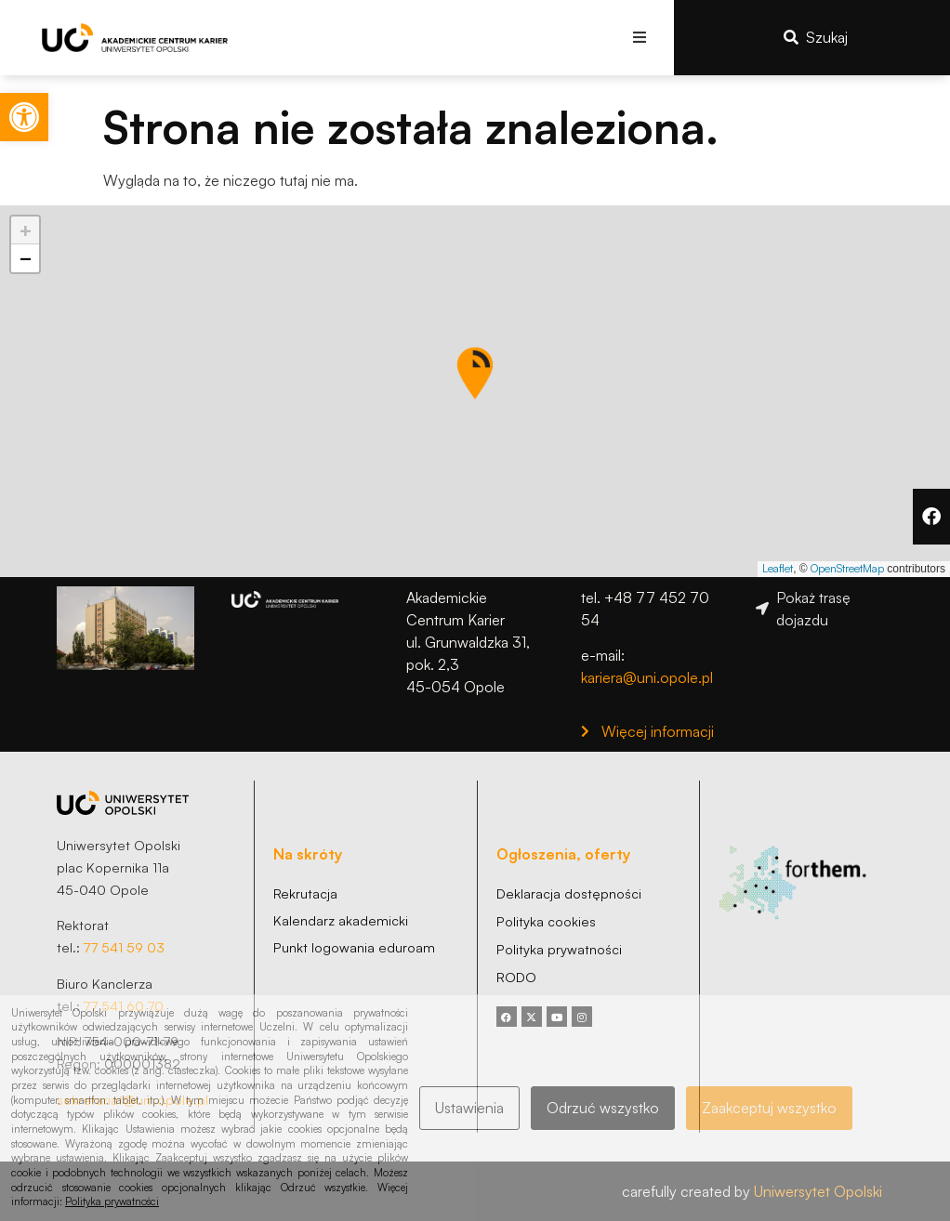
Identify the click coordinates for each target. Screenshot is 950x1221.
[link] (24, 117)
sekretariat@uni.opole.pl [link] (132, 1099)
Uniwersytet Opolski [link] (818, 1191)
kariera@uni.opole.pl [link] (647, 677)
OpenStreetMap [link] (847, 568)
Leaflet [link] (777, 568)
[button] (639, 37)
